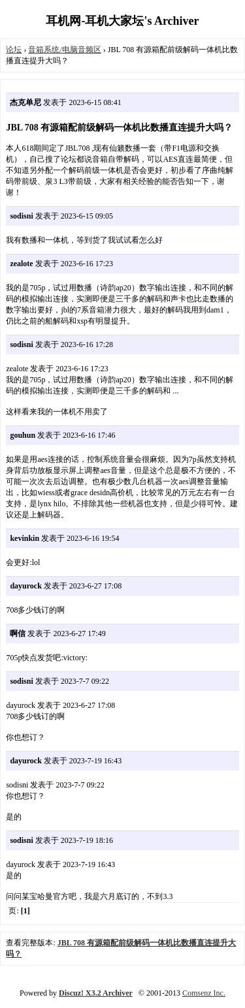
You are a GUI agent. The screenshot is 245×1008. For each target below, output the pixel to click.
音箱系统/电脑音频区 (64, 49)
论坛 (14, 49)
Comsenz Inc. (203, 993)
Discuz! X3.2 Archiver (96, 993)
